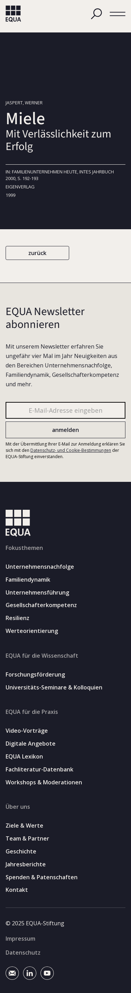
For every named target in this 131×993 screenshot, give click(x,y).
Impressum (20, 938)
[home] (13, 14)
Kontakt (17, 890)
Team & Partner (27, 838)
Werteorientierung (32, 631)
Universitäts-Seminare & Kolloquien (54, 687)
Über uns (18, 807)
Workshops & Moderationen (44, 782)
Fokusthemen (24, 548)
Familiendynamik (28, 579)
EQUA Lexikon (24, 756)
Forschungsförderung (35, 674)
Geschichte (21, 851)
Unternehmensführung (37, 592)
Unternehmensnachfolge (40, 566)
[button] (117, 14)
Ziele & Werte (24, 825)
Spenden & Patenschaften (42, 877)
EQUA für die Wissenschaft (42, 655)
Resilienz (17, 618)
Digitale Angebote (31, 743)
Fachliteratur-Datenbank (39, 769)
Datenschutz (23, 952)
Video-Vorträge (27, 730)
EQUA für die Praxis (32, 712)
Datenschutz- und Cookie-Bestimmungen (70, 450)
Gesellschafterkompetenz (41, 605)
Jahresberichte (26, 864)
